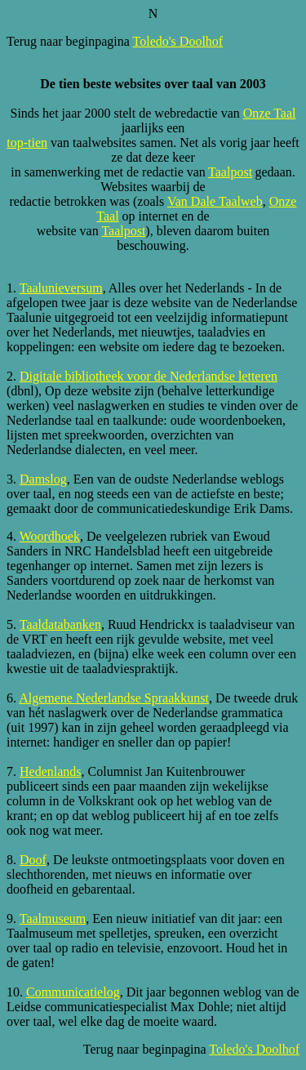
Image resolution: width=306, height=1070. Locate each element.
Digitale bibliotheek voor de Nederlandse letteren (148, 376)
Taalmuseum (53, 918)
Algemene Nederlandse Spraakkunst (114, 698)
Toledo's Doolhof (178, 41)
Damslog (43, 479)
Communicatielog (73, 992)
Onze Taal (269, 113)
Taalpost (230, 172)
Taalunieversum (61, 288)
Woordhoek (50, 536)
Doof (33, 860)
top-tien (27, 142)
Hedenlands (51, 771)
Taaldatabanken (60, 624)
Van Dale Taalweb (215, 201)
